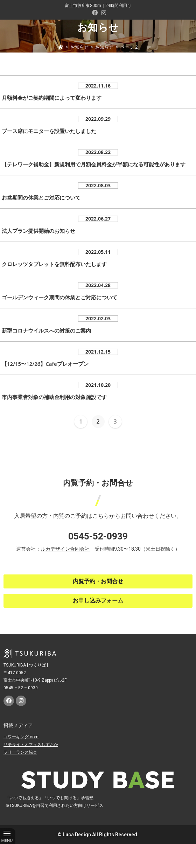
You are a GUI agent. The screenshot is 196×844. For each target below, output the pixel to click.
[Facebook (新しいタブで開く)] (94, 12)
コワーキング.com (21, 736)
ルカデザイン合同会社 (65, 549)
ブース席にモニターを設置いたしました (49, 130)
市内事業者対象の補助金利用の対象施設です (54, 396)
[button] (98, 581)
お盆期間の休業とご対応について (41, 197)
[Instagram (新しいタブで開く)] (102, 12)
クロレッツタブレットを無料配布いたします (54, 263)
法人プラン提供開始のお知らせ (38, 230)
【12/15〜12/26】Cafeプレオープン (45, 363)
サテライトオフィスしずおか (31, 744)
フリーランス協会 (20, 752)
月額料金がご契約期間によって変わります (52, 97)
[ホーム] (60, 47)
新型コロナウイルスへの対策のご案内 (46, 330)
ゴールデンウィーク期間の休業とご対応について (59, 297)
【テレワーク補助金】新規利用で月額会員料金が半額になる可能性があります (94, 164)
